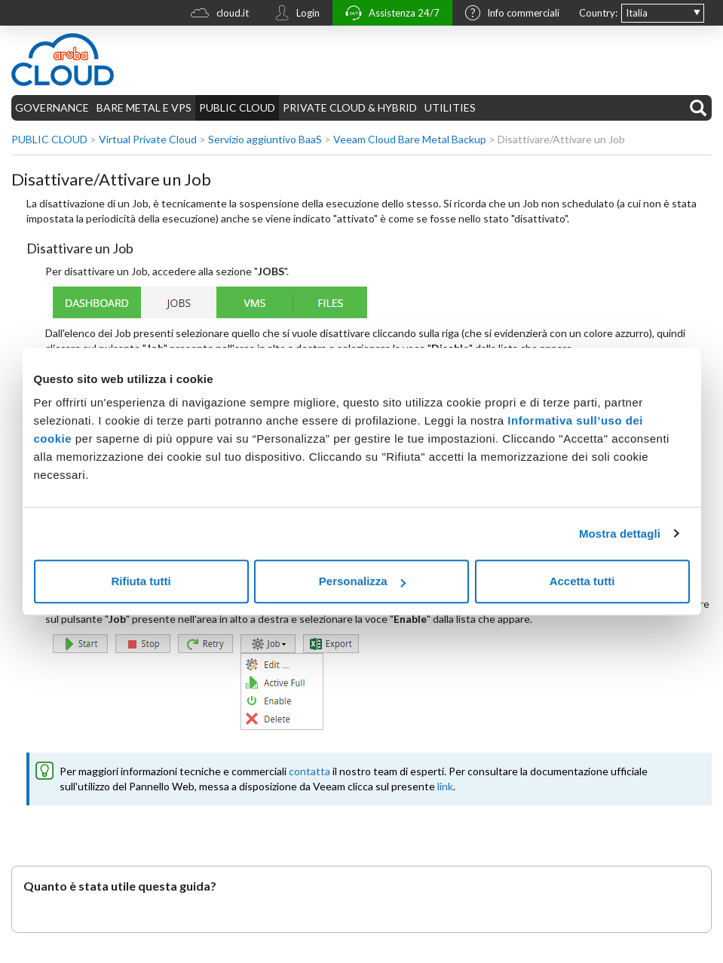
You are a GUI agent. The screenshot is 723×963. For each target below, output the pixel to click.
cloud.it (216, 15)
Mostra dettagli (619, 533)
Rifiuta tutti (140, 581)
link (445, 786)
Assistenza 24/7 (389, 15)
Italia (637, 13)
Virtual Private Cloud (148, 139)
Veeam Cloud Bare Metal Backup (409, 139)
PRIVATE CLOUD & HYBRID (350, 107)
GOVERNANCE (52, 107)
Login (293, 14)
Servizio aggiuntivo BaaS (265, 139)
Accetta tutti (582, 581)
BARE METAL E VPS (144, 107)
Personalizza (362, 581)
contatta (309, 771)
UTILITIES (450, 107)
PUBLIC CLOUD (237, 107)
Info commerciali (508, 14)
